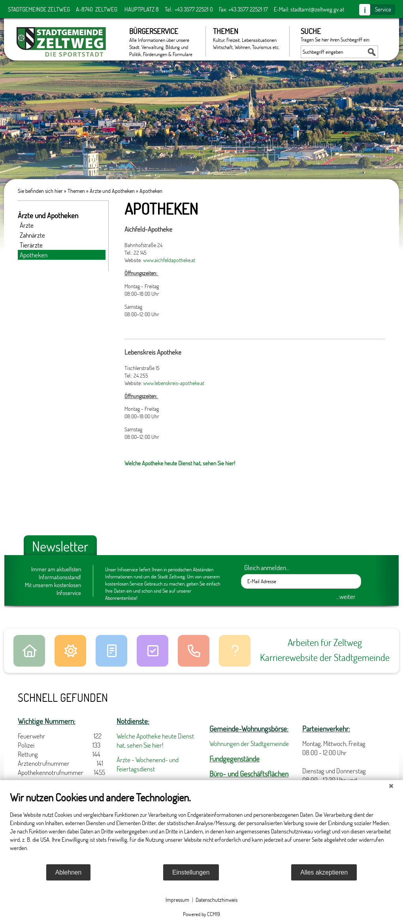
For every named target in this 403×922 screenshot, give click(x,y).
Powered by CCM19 (201, 914)
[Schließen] (391, 786)
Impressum (177, 899)
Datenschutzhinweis (216, 899)
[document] (201, 827)
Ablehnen (68, 872)
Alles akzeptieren (324, 872)
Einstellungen (191, 872)
